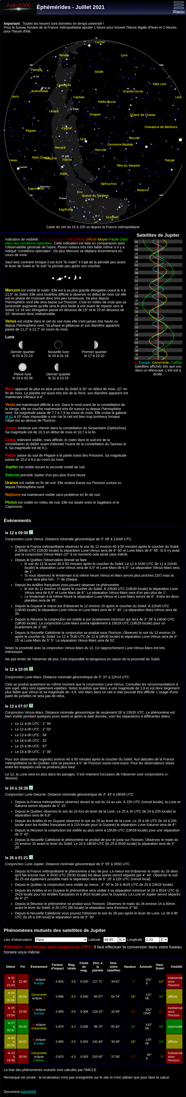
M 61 (9, 417)
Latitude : (95, 940)
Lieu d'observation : (19, 940)
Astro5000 (28, 1092)
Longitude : (136, 940)
